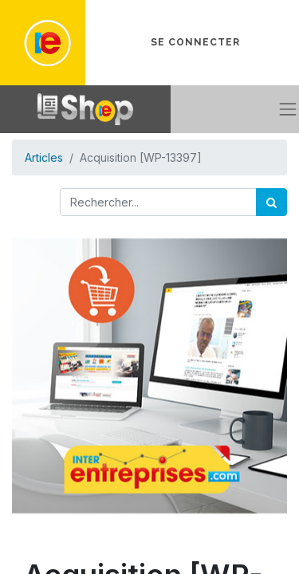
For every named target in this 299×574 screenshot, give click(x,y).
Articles (44, 157)
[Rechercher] (271, 202)
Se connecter (195, 42)
